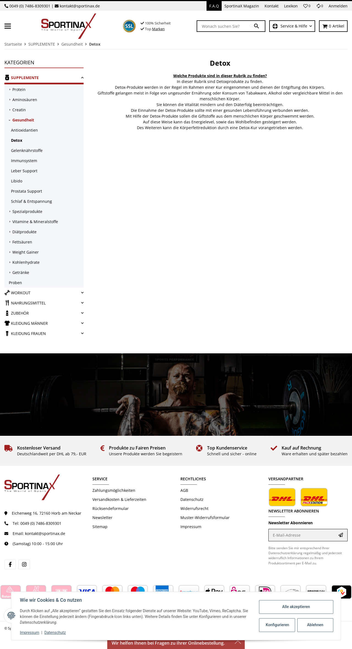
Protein (19, 89)
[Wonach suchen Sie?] (223, 26)
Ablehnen (315, 625)
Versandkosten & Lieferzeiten (119, 499)
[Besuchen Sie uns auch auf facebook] (10, 564)
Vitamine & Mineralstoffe (35, 221)
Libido (16, 181)
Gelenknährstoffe (27, 150)
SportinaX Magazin (241, 6)
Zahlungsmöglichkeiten (113, 490)
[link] (44, 78)
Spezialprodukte (27, 211)
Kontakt (272, 6)
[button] (307, 6)
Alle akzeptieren (296, 606)
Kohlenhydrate (26, 262)
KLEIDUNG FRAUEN (25, 333)
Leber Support (24, 170)
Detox (16, 140)
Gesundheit (23, 120)
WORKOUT (17, 292)
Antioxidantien (24, 130)
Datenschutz (55, 632)
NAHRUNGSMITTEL (25, 303)
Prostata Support (26, 191)
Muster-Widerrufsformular (205, 517)
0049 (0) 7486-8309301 (29, 6)
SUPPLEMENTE (21, 77)
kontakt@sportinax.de (80, 6)
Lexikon (291, 6)
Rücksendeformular (110, 508)
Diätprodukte (24, 231)
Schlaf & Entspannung (31, 201)
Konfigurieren (277, 625)
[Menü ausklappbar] (7, 26)
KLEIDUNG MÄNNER (26, 323)
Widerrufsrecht (194, 508)
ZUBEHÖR (16, 313)
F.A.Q (214, 6)
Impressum (29, 632)
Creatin (19, 109)
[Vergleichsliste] (319, 6)
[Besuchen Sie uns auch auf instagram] (24, 564)
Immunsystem (24, 160)
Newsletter (102, 517)
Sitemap (100, 526)
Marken (158, 28)
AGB (184, 490)
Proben (15, 282)
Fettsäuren (22, 242)
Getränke (20, 272)
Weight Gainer (25, 252)
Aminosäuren (24, 99)
